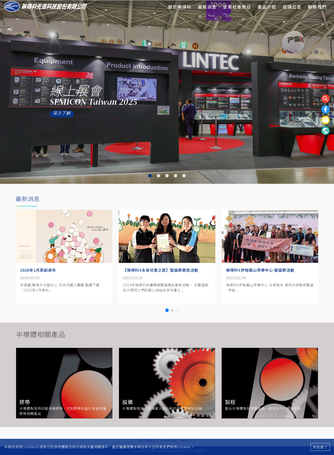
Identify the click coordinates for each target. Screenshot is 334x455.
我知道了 (320, 446)
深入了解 (61, 114)
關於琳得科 (179, 7)
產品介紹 (267, 7)
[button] (167, 310)
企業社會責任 (237, 7)
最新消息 (207, 7)
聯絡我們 (317, 7)
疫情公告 (292, 7)
